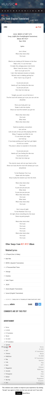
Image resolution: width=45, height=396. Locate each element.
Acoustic (8, 371)
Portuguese (9, 374)
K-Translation (9, 333)
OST (7, 350)
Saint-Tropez (9, 280)
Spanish (8, 345)
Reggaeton (9, 368)
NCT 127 (4, 15)
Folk (7, 362)
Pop (7, 347)
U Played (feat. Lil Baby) (13, 254)
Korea (7, 327)
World (7, 336)
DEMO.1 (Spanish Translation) (15, 263)
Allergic (8, 271)
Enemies (8, 276)
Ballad (7, 377)
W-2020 (8, 339)
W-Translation (9, 342)
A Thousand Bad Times (13, 267)
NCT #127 (35, 20)
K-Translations (25, 299)
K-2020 (8, 330)
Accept (19, 393)
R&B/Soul (8, 356)
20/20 (7, 284)
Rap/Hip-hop (36, 299)
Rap (7, 359)
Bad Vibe (8, 259)
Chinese (8, 353)
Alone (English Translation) (14, 289)
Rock (7, 365)
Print (38, 27)
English (15, 299)
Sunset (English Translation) (14, 293)
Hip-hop (8, 380)
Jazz (7, 382)
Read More (26, 393)
